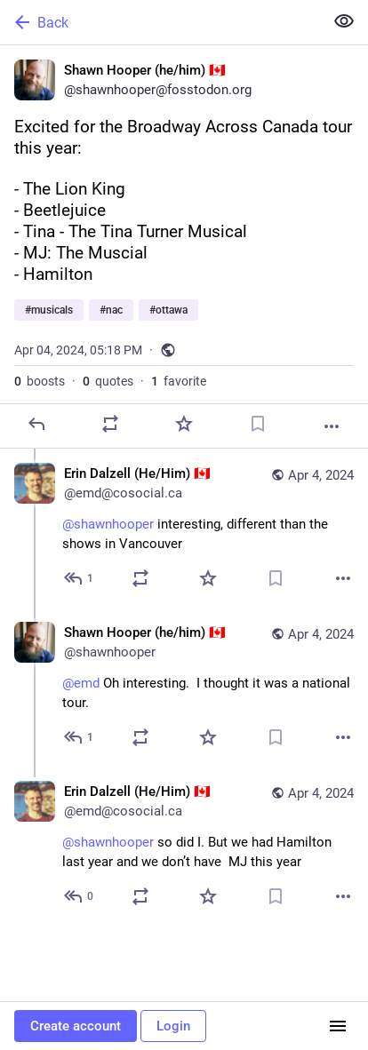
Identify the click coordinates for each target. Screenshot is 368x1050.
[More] (331, 426)
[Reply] (36, 423)
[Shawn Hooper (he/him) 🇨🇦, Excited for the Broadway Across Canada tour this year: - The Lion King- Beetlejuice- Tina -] (184, 247)
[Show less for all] (344, 21)
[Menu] (338, 1026)
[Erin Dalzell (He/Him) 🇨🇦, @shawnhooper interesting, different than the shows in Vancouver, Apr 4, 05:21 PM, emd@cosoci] (184, 528)
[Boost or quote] (110, 423)
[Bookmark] (257, 423)
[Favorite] (184, 423)
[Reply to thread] (79, 578)
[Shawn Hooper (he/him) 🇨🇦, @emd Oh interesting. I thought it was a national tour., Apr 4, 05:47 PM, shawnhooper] (184, 687)
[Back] (160, 22)
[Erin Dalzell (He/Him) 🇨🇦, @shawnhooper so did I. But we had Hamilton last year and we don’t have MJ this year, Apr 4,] (184, 846)
